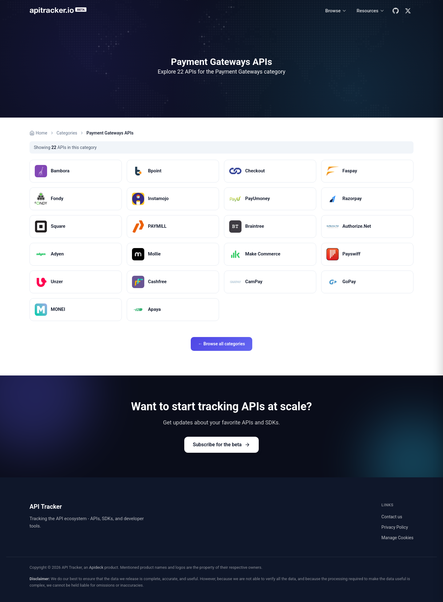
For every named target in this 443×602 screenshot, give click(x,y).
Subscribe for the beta (221, 444)
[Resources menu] (370, 11)
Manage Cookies (397, 537)
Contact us (391, 516)
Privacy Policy (394, 527)
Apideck (96, 567)
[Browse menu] (336, 11)
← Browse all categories (221, 343)
